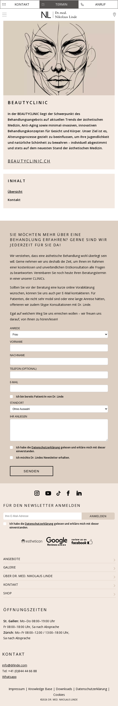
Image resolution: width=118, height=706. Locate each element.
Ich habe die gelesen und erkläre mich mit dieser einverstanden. (57, 449)
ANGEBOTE (11, 559)
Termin (61, 4)
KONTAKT (10, 584)
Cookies (59, 695)
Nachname (17, 355)
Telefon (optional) (23, 369)
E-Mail (14, 382)
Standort (17, 403)
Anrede (15, 328)
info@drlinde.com (14, 665)
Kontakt (22, 4)
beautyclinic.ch (29, 161)
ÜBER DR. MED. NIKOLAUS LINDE (27, 576)
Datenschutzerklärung (46, 447)
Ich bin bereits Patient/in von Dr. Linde (37, 396)
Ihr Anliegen (18, 416)
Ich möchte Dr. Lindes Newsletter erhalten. (40, 457)
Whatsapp (9, 677)
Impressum (17, 689)
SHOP (7, 593)
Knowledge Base (40, 689)
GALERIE (9, 567)
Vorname (16, 342)
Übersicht (15, 191)
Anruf (100, 4)
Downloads (64, 689)
